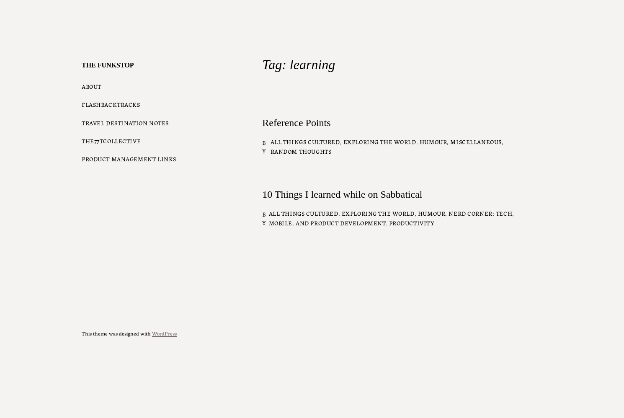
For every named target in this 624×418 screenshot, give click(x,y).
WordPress (164, 333)
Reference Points (296, 122)
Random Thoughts (301, 151)
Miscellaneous (476, 141)
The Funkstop (108, 65)
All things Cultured (305, 141)
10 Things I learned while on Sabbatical (342, 194)
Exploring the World (379, 141)
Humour (433, 141)
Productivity (412, 223)
